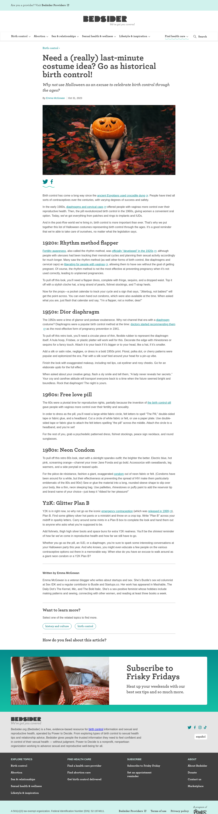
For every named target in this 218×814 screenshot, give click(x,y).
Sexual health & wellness (26, 786)
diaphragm (162, 319)
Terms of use (158, 811)
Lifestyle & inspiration (25, 792)
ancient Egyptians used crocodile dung (121, 195)
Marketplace (196, 786)
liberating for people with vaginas (84, 264)
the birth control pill (159, 402)
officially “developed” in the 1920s (132, 250)
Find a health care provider (84, 765)
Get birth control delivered (84, 779)
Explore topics (21, 759)
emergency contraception (117, 511)
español (201, 5)
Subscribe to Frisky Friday (143, 765)
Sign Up (174, 5)
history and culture (57, 626)
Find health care (79, 759)
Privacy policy (180, 811)
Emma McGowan (55, 98)
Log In (185, 5)
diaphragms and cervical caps (84, 206)
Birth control (50, 48)
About (192, 759)
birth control (85, 626)
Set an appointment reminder (139, 774)
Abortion (16, 772)
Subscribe (134, 759)
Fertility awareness (54, 250)
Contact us (194, 779)
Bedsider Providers (54, 5)
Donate (192, 772)
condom (119, 473)
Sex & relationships (23, 779)
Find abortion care (79, 772)
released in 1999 (158, 511)
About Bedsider (197, 765)
